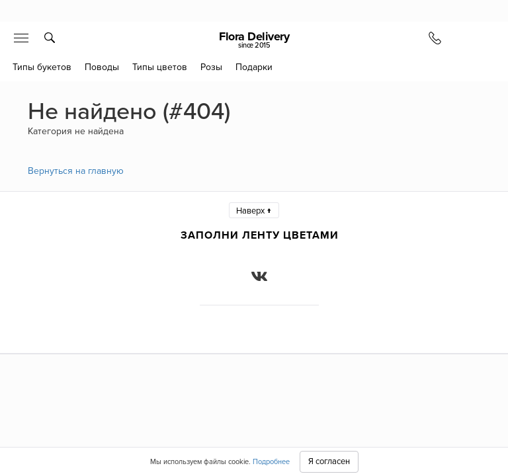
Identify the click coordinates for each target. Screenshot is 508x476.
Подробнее (271, 461)
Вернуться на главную (76, 171)
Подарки (254, 67)
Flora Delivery (254, 40)
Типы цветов (159, 67)
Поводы (102, 67)
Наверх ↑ (254, 211)
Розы (211, 67)
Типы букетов (42, 67)
